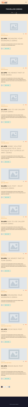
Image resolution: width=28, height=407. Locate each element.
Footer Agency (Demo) (5, 142)
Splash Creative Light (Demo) (6, 325)
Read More (7, 48)
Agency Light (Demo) (4, 182)
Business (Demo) (4, 218)
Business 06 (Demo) (4, 35)
